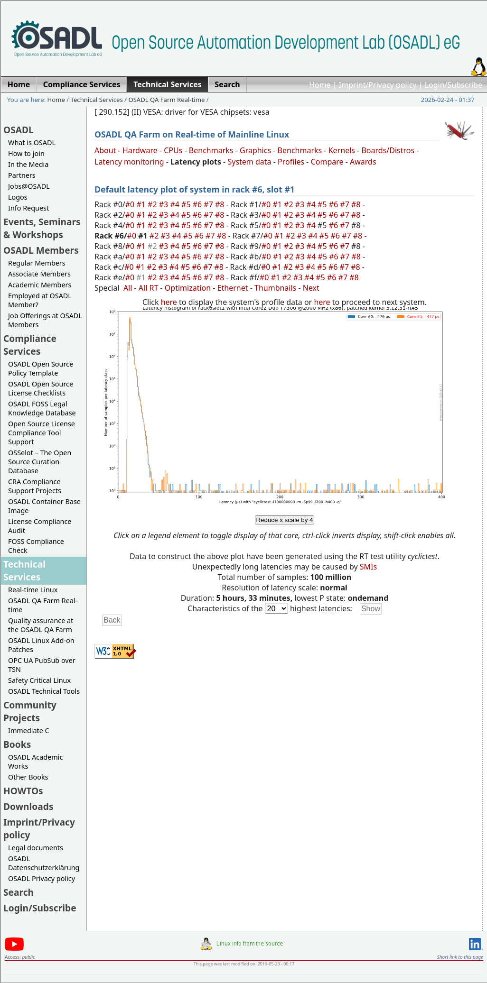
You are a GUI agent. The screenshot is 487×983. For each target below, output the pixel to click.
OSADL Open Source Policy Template (40, 368)
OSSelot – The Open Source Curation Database (39, 461)
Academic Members (39, 284)
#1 (142, 204)
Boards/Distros (387, 150)
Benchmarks (211, 150)
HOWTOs (23, 790)
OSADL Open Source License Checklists (40, 388)
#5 (187, 204)
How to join (26, 153)
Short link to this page (460, 957)
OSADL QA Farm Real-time (166, 99)
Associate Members (39, 273)
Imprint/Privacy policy (378, 85)
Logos (18, 197)
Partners (22, 175)
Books (17, 744)
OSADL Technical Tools (44, 691)
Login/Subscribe (453, 85)
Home (320, 85)
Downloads (28, 806)
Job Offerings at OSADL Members (45, 320)
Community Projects (29, 711)
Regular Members (37, 262)
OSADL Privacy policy (41, 878)
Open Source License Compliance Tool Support (41, 432)
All (127, 288)
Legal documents (35, 847)
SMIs (368, 566)
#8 (220, 204)
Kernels (341, 150)
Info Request (28, 207)
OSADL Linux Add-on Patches (41, 645)
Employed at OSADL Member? (40, 300)
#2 (153, 204)
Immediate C (28, 730)
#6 (198, 204)
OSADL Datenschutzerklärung (43, 863)
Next (311, 288)
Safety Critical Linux (39, 680)
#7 (209, 204)
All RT (149, 288)
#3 (164, 204)
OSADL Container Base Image (44, 506)
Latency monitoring (129, 161)
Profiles (291, 161)
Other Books (28, 776)
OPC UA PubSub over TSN (41, 665)
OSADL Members (41, 250)
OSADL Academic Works (35, 762)
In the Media (28, 164)
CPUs (173, 150)
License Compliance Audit (39, 526)
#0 (131, 204)
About (105, 150)
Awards (363, 161)
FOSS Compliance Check (36, 546)
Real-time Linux (32, 589)
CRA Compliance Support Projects (34, 486)
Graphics (255, 150)
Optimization (188, 288)
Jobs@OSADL (29, 186)
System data (249, 161)
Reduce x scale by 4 (284, 520)
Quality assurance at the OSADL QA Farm (40, 625)
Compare (327, 161)
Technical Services (97, 99)
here (169, 302)
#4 (175, 204)
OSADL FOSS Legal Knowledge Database (42, 408)
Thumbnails (275, 288)
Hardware (140, 150)
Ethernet (232, 288)
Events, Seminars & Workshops (42, 228)
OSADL (18, 129)
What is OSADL (32, 142)
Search (18, 892)
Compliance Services (29, 345)
